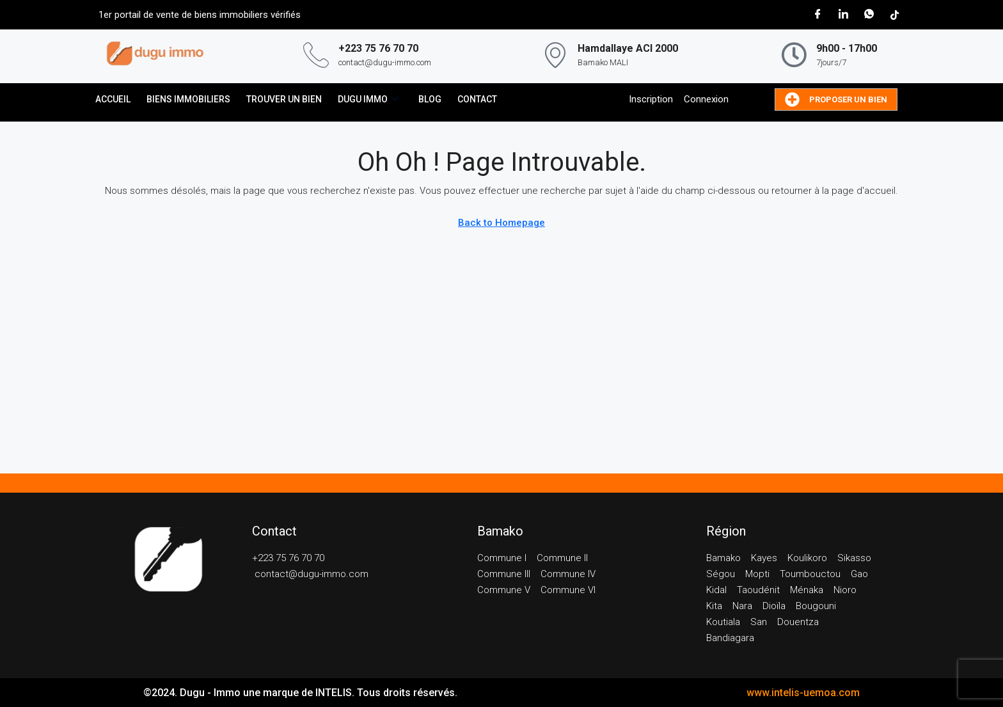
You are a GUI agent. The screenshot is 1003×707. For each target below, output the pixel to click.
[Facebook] (817, 14)
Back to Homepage (501, 222)
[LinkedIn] (843, 14)
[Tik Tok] (894, 14)
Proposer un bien (836, 99)
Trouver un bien (284, 99)
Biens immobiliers (188, 99)
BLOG (429, 99)
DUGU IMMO (368, 99)
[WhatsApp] (868, 14)
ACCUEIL (112, 99)
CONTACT (477, 99)
